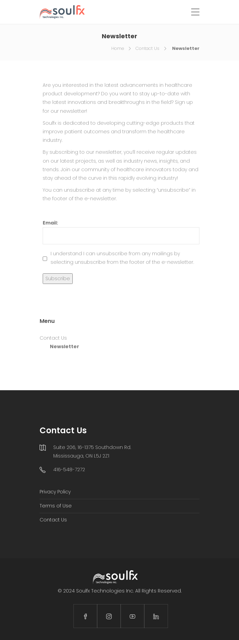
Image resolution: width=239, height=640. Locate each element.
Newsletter (64, 346)
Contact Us (147, 48)
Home (117, 48)
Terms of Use (56, 505)
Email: (121, 231)
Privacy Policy (55, 491)
